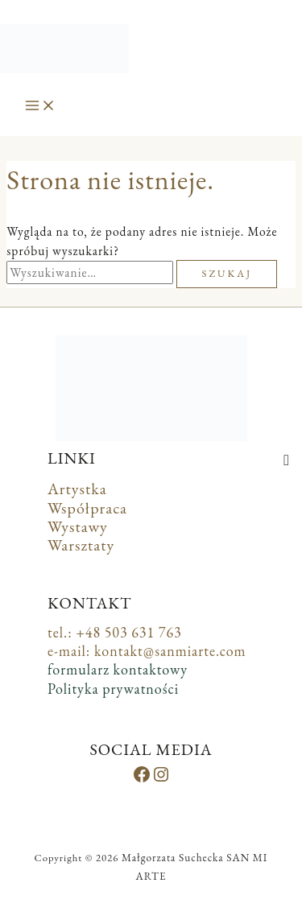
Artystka (77, 488)
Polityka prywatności (113, 688)
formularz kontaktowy (118, 669)
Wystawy (78, 526)
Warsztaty (81, 544)
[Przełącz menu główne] (40, 106)
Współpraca (87, 507)
